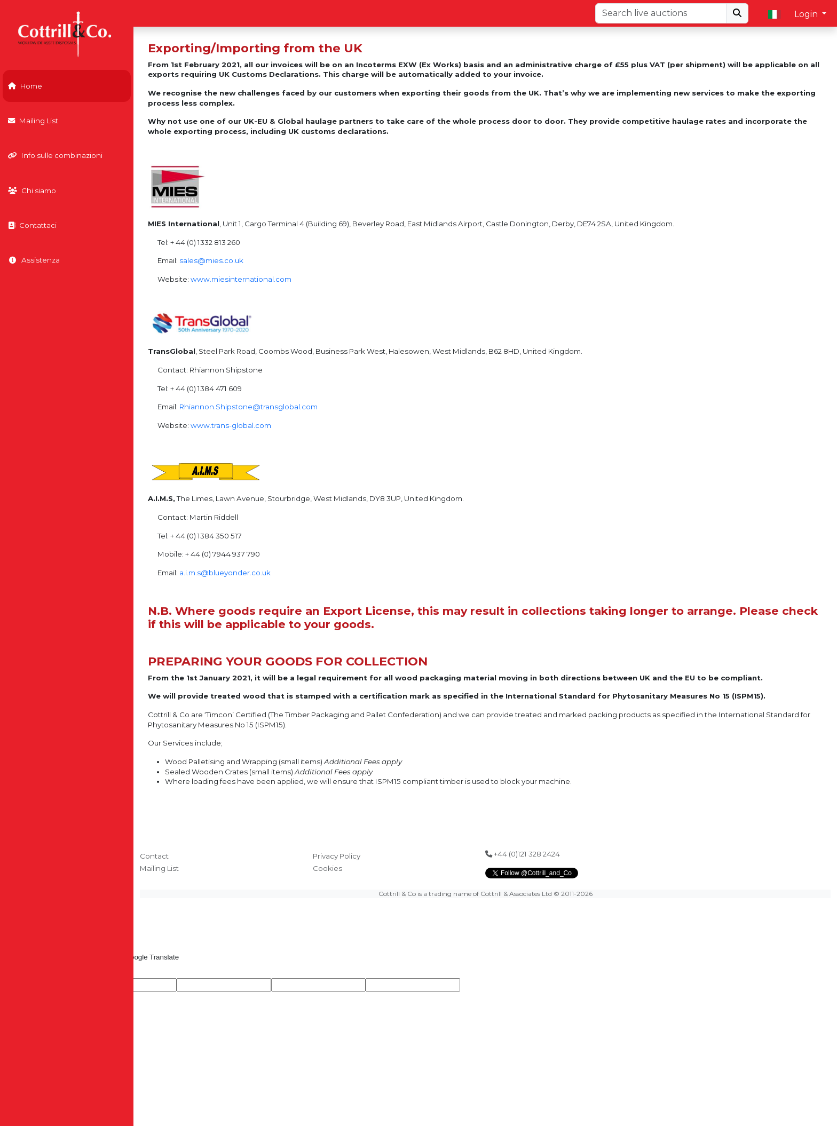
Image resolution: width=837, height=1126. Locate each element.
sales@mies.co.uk (211, 260)
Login (807, 14)
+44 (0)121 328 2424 (522, 854)
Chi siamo (32, 190)
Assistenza (34, 260)
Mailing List (33, 120)
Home (25, 86)
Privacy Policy (336, 856)
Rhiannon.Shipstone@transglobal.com (248, 406)
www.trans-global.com (231, 425)
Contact (154, 856)
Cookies (327, 868)
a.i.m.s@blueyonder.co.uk (225, 572)
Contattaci (32, 225)
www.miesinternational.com (241, 279)
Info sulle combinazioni (55, 155)
